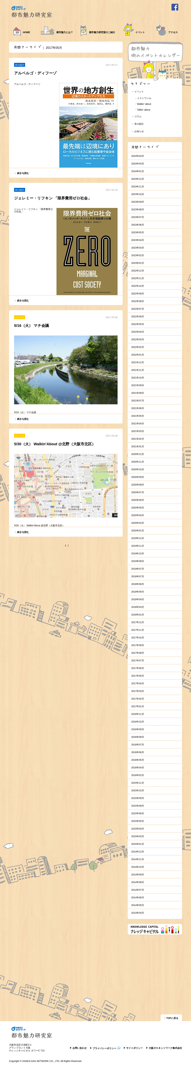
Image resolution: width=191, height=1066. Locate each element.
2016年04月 (137, 767)
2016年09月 (137, 729)
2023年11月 (137, 186)
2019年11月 (137, 545)
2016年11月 (137, 714)
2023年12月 (137, 179)
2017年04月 (137, 683)
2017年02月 (137, 698)
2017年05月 (137, 675)
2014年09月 (137, 874)
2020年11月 (137, 461)
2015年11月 (137, 782)
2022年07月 (137, 308)
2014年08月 (137, 882)
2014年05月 (137, 905)
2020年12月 (137, 454)
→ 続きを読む (21, 173)
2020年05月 (137, 507)
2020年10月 (137, 469)
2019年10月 (137, 553)
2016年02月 (137, 775)
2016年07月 (137, 744)
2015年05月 (137, 821)
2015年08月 (137, 805)
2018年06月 (137, 584)
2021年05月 (137, 416)
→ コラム (136, 116)
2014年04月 (137, 912)
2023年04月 (137, 240)
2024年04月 (137, 156)
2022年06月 (137, 316)
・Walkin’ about (143, 104)
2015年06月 (137, 813)
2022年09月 (137, 293)
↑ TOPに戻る (171, 1018)
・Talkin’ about (142, 109)
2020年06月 (137, 500)
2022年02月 (137, 347)
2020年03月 (137, 523)
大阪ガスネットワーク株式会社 (165, 1048)
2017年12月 (137, 622)
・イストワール (143, 98)
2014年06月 (137, 897)
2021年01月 (137, 446)
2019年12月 (137, 538)
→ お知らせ (137, 131)
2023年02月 (137, 255)
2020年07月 (137, 492)
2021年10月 (137, 377)
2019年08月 (137, 561)
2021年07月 (137, 400)
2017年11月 (137, 630)
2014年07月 (137, 889)
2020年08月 (137, 484)
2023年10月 (137, 194)
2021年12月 (137, 362)
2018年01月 (137, 614)
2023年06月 (137, 224)
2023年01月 (137, 263)
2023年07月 (137, 217)
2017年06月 (137, 668)
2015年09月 (137, 798)
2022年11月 (137, 278)
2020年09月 (137, 477)
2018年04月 (137, 599)
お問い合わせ (79, 1048)
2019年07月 (137, 568)
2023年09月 (137, 201)
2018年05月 (137, 591)
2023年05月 (137, 232)
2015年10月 (137, 790)
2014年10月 (137, 867)
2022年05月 (137, 324)
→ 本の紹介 (137, 123)
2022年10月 (137, 286)
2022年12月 (137, 270)
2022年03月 (137, 339)
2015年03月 (137, 836)
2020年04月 (137, 515)
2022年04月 (137, 331)
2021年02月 (137, 438)
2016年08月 (137, 737)
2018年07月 (137, 576)
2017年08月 (137, 652)
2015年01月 (137, 844)
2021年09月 (137, 385)
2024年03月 (137, 163)
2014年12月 (137, 851)
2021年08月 (137, 393)
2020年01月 (137, 530)
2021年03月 (137, 431)
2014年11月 (137, 859)
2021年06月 (137, 408)
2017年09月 (137, 645)
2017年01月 (137, 706)
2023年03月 (137, 247)
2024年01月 (137, 171)
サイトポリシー (134, 1048)
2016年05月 (137, 760)
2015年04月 (137, 828)
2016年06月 (137, 752)
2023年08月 (137, 209)
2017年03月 (137, 691)
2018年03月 (137, 607)
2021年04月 (137, 423)
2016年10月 (137, 721)
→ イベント (137, 91)
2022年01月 (137, 354)
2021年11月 (137, 370)
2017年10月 (137, 637)
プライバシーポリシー (106, 1048)
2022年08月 (137, 301)
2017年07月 (137, 660)
